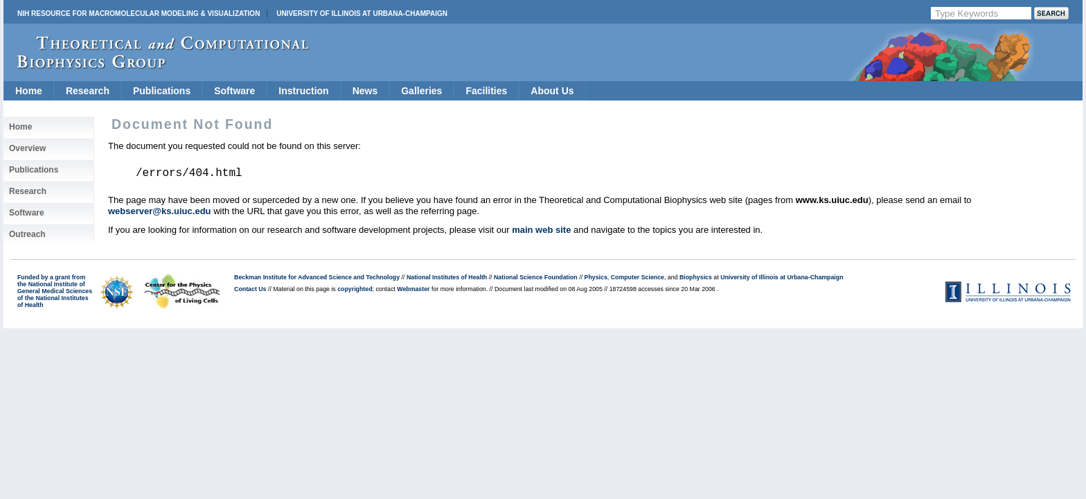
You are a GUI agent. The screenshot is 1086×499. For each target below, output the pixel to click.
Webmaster (413, 289)
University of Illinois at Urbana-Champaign (361, 13)
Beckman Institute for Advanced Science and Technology (317, 277)
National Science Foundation (536, 277)
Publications (161, 90)
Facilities (486, 90)
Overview (27, 148)
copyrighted (354, 289)
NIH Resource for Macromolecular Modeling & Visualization (138, 13)
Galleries (421, 90)
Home (28, 90)
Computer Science (637, 277)
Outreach (27, 234)
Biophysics (695, 277)
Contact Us (250, 289)
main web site (541, 230)
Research (87, 90)
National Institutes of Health (447, 277)
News (365, 90)
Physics (596, 277)
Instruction (303, 90)
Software (234, 90)
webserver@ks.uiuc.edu (159, 211)
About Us (552, 90)
